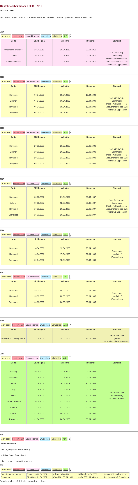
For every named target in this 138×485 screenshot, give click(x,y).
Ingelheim (108, 477)
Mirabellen (57, 36)
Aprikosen (5, 36)
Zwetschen (46, 36)
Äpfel (66, 36)
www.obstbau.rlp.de (37, 481)
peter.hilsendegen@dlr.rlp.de (13, 481)
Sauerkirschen (33, 81)
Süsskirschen (18, 36)
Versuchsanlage (119, 474)
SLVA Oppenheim (121, 477)
